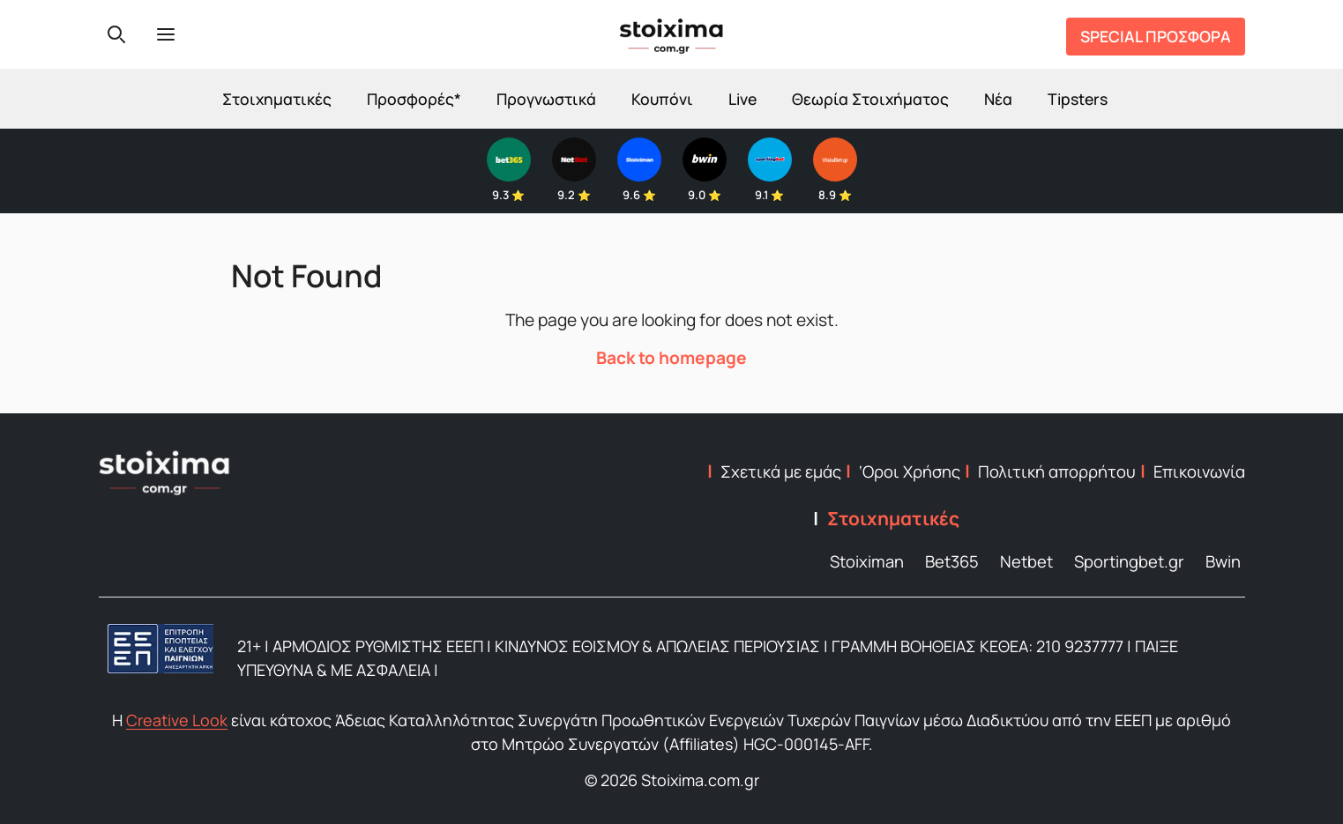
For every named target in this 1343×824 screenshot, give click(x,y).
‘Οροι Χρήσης (909, 471)
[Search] (116, 34)
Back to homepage (671, 357)
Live (742, 98)
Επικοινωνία (1199, 471)
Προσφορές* (414, 98)
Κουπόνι (662, 98)
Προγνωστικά (546, 98)
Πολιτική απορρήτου (1057, 471)
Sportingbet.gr (1129, 561)
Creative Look (177, 720)
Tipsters (1078, 98)
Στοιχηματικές (277, 98)
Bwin (1223, 561)
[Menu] (165, 34)
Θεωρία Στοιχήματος (870, 98)
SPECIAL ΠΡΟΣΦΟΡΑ (1155, 36)
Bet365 (952, 561)
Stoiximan (867, 561)
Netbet (1026, 561)
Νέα (998, 98)
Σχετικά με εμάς (780, 471)
